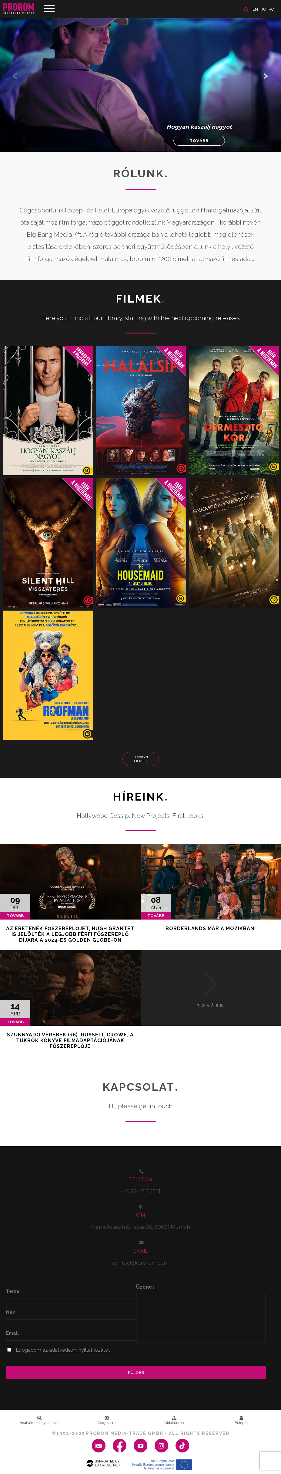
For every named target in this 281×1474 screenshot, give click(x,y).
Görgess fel (107, 1420)
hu (263, 9)
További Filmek (140, 759)
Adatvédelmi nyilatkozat (40, 1420)
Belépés (241, 1420)
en (255, 9)
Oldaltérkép (174, 1420)
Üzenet (145, 1287)
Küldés (136, 1372)
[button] (266, 76)
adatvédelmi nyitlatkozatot (79, 1350)
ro (271, 9)
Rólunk (140, 173)
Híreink (140, 796)
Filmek (141, 298)
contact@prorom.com (140, 1263)
